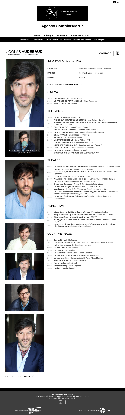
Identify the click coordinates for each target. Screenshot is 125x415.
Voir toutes (19, 376)
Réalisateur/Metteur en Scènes (77, 40)
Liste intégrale (99, 40)
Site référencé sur (28, 410)
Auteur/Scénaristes (53, 40)
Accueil (37, 35)
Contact (105, 53)
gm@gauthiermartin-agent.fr (62, 398)
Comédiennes (26, 40)
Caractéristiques (64, 84)
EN (118, 2)
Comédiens (38, 40)
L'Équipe (48, 35)
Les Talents (61, 35)
